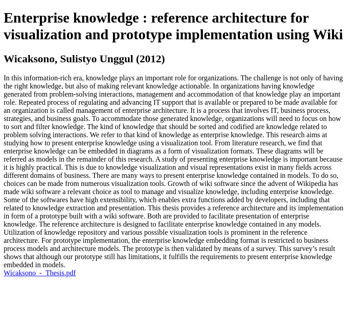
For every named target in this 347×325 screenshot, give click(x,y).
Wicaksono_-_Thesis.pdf (40, 273)
